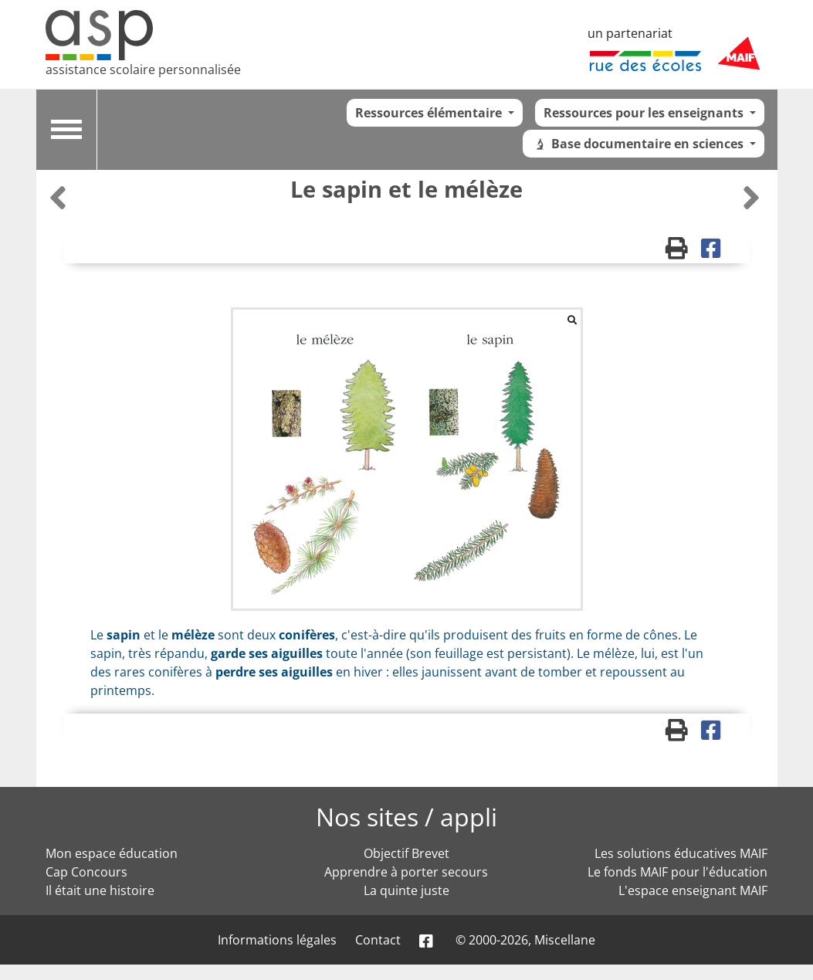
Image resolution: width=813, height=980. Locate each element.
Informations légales (277, 939)
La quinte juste (406, 890)
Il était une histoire (100, 890)
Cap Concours (86, 871)
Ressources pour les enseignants (645, 112)
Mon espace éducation (112, 853)
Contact (378, 939)
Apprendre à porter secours (406, 871)
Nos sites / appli (406, 816)
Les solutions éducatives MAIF (681, 853)
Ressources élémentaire (430, 112)
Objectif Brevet (406, 853)
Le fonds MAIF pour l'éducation (677, 871)
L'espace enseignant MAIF (692, 890)
